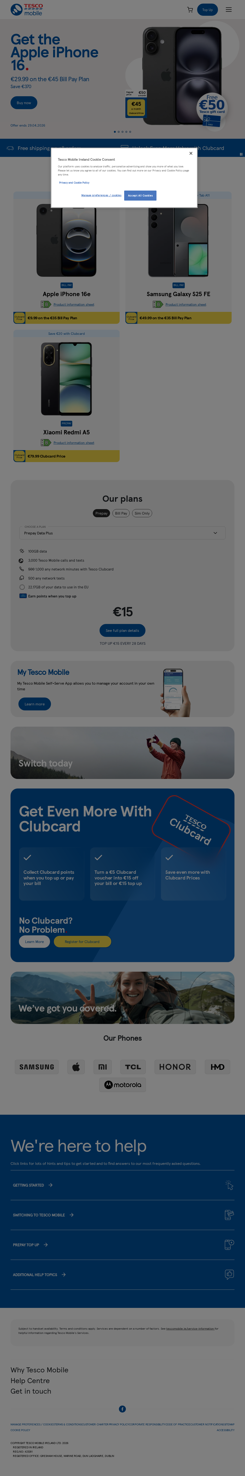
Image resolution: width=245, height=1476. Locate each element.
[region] (124, 178)
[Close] (191, 153)
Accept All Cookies (140, 195)
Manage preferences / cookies (101, 195)
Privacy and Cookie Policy (74, 182)
